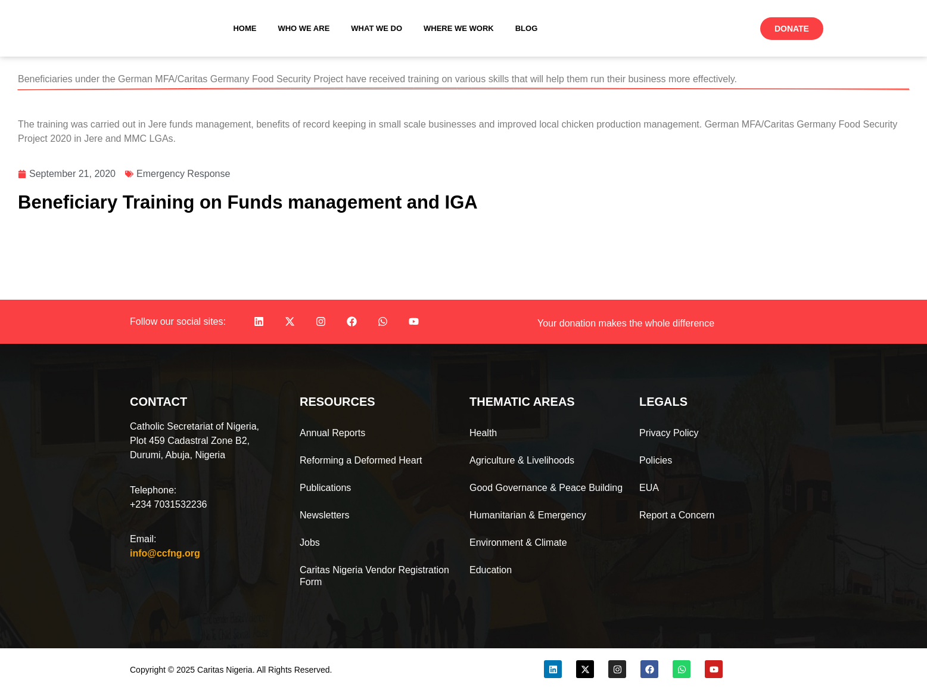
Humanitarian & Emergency (527, 515)
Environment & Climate (518, 542)
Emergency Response (183, 174)
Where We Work (459, 28)
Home (244, 28)
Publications (325, 488)
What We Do (376, 28)
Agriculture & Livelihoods (521, 460)
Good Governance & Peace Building (546, 488)
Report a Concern (676, 515)
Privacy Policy (669, 433)
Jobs (310, 542)
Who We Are (303, 28)
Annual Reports (332, 433)
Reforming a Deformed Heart (361, 460)
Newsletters (325, 515)
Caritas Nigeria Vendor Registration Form (374, 576)
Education (490, 570)
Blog (526, 28)
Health (483, 433)
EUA (649, 488)
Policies (655, 460)
